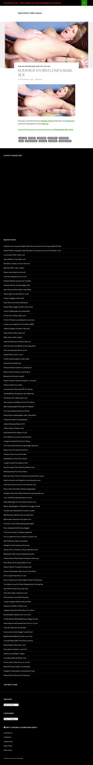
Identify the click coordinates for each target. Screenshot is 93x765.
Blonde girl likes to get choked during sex (19, 554)
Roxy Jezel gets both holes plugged (16, 528)
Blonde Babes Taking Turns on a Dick (17, 615)
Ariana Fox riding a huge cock (15, 315)
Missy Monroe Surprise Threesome (17, 675)
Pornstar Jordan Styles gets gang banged (19, 524)
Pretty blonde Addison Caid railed (16, 359)
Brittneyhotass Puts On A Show (15, 472)
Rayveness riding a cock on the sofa (17, 263)
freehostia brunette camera (10, 758)
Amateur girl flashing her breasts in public (19, 511)
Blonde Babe (30, 66)
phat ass (43, 141)
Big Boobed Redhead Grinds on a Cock (18, 636)
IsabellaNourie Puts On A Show (15, 459)
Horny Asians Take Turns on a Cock (17, 662)
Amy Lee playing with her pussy (15, 350)
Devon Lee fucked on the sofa (15, 272)
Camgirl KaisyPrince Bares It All (16, 463)
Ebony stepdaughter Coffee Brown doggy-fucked (22, 506)
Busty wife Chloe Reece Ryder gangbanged (19, 489)
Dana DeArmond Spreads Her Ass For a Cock (21, 623)
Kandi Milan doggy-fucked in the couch (18, 307)
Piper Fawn (8, 750)
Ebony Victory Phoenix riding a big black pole (21, 550)
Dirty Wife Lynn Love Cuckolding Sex (17, 437)
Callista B (7, 737)
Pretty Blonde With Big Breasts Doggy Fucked (21, 619)
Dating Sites (20, 758)
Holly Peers (8, 746)
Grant (39, 79)
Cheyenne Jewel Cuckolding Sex (16, 419)
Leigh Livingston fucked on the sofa (17, 328)
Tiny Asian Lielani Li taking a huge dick (18, 532)
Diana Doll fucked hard (12, 363)
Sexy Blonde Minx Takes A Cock (15, 433)
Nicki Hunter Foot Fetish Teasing (16, 597)
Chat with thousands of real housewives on (45, 129)
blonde (32, 138)
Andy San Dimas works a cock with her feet (20, 485)
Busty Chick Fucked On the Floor (16, 450)
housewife (64, 138)
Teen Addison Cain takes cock (15, 259)
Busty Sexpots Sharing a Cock (15, 645)
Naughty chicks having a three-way (17, 545)
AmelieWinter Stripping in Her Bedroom (19, 393)
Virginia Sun (8, 741)
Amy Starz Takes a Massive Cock (15, 593)
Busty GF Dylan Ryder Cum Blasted (17, 667)
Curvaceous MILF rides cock (14, 255)
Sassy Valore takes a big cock (14, 333)
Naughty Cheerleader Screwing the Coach (19, 671)
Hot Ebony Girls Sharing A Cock (15, 398)
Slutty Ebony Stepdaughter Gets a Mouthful (20, 415)
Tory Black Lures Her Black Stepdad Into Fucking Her (23, 584)
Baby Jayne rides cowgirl (13, 337)
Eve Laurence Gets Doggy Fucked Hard (18, 632)
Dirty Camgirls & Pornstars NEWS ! (22, 727)
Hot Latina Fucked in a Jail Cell (15, 649)
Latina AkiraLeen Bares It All (14, 424)
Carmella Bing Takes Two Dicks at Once (18, 641)
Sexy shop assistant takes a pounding (17, 289)
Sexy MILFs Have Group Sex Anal (16, 589)
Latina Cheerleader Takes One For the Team (20, 571)
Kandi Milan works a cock (13, 354)
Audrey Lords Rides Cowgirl (14, 654)
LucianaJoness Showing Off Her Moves (18, 389)
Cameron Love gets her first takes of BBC (19, 324)
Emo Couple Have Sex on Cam (15, 576)
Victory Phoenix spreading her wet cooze (19, 320)
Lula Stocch (8, 733)
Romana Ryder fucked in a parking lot (18, 367)
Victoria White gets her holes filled (17, 311)
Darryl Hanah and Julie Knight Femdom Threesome (23, 580)
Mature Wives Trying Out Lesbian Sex (17, 567)
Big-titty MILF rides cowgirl (14, 268)
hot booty (53, 138)
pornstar (53, 141)
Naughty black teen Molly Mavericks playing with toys (24, 493)
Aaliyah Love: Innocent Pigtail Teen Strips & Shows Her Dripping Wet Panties (32, 246)
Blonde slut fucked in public (14, 376)
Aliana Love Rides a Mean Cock (15, 606)
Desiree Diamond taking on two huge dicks (20, 346)
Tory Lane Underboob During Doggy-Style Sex (21, 446)
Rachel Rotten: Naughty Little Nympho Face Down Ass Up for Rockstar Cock (32, 250)
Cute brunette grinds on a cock (15, 276)
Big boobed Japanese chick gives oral (17, 519)
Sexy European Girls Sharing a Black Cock (19, 467)
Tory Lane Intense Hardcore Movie (16, 411)
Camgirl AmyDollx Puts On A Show (17, 441)
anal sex (23, 138)
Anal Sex (21, 66)
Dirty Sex (39, 66)
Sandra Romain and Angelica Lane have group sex (22, 480)
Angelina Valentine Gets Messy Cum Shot (19, 610)
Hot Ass (47, 66)
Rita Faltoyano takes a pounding (15, 541)
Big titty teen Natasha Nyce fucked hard (18, 515)
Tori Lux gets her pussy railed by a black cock (20, 537)
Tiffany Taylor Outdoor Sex (14, 428)
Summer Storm (65, 141)
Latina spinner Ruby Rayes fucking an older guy (21, 558)
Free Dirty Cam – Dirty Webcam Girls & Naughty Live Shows (32, 3)
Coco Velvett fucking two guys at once (18, 498)
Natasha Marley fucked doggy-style (17, 285)
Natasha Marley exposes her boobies (17, 281)
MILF (21, 141)
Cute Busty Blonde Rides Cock (15, 658)
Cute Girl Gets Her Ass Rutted (15, 628)
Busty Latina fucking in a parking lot (17, 372)
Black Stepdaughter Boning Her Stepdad (19, 406)
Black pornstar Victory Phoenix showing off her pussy (24, 476)
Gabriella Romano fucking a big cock (17, 341)
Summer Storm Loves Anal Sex (45, 72)
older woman (31, 141)
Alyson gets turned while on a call (16, 294)
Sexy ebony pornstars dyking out (16, 302)
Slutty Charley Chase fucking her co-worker (20, 380)
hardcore (41, 138)
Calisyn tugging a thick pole (14, 298)
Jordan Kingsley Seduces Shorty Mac (17, 602)
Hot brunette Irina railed (13, 385)
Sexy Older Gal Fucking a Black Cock (17, 563)
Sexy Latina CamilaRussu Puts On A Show (19, 402)
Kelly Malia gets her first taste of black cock (20, 502)
